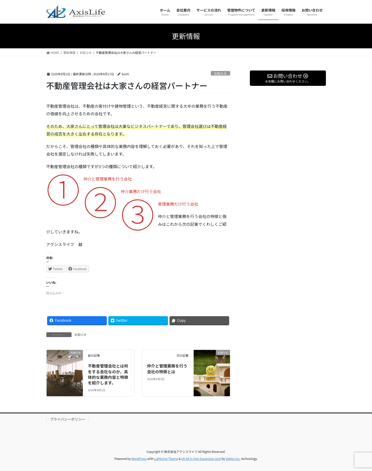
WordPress (139, 458)
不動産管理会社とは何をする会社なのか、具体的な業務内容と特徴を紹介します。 (108, 374)
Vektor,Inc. (233, 458)
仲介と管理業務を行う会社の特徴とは (167, 368)
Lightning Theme (166, 458)
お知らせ (220, 73)
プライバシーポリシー (67, 419)
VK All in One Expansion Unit (201, 458)
